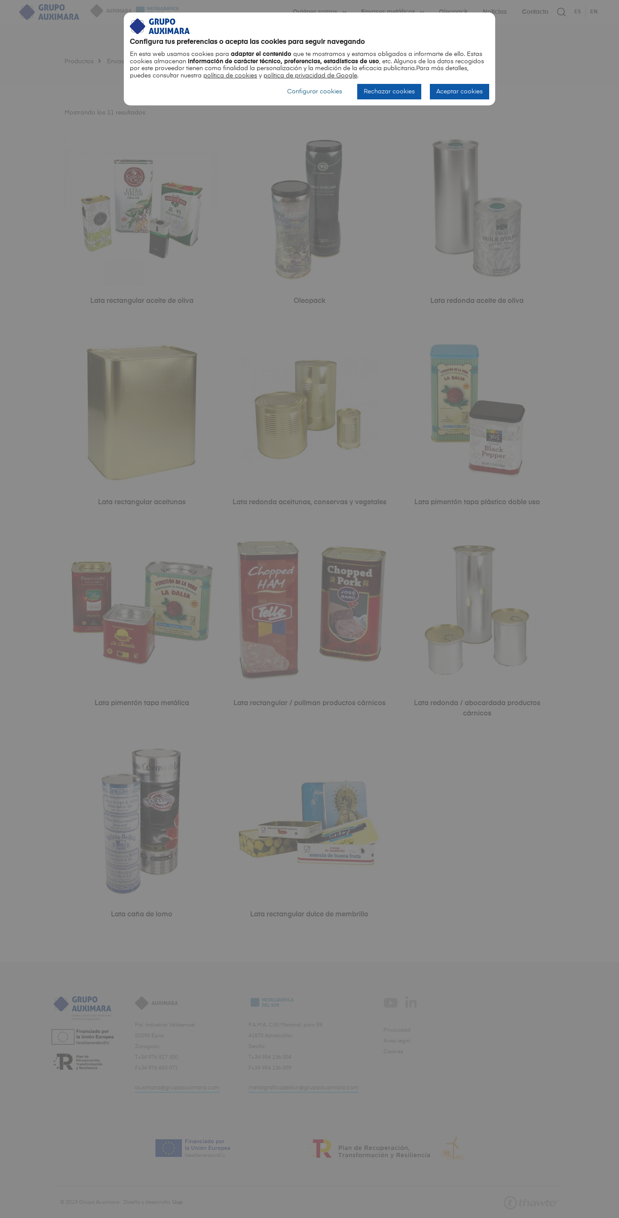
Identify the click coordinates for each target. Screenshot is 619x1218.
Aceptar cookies (459, 92)
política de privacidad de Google (310, 76)
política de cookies (230, 76)
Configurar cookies (314, 92)
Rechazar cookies (389, 92)
